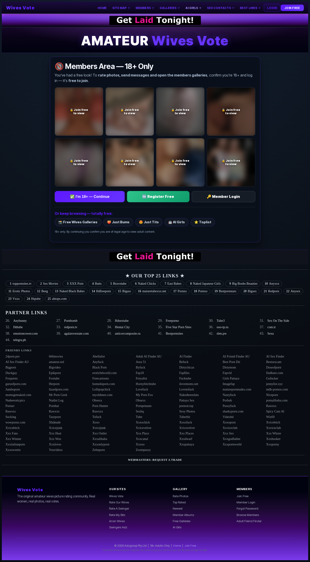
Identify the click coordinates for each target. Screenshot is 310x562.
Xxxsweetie (13, 450)
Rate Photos (180, 496)
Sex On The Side (278, 320)
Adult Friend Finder (249, 521)
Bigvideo (55, 367)
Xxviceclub (230, 428)
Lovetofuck (186, 389)
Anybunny (20, 320)
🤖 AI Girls (176, 222)
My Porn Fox (144, 395)
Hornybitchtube (146, 384)
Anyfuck (98, 362)
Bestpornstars (225, 291)
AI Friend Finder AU (236, 356)
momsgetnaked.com (18, 395)
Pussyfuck (229, 406)
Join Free (242, 496)
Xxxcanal (142, 439)
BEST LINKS (250, 8)
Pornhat (54, 406)
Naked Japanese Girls (205, 284)
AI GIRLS (194, 8)
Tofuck (96, 417)
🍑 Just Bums (118, 222)
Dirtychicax (186, 367)
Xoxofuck (185, 422)
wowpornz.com (15, 422)
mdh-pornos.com (277, 389)
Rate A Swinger (119, 508)
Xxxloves (55, 444)
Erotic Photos (19, 291)
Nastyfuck (229, 395)
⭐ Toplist (202, 222)
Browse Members (248, 515)
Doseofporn (273, 367)
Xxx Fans (11, 433)
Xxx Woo (55, 439)
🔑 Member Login (223, 196)
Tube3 (221, 320)
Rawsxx (271, 406)
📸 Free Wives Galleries (77, 222)
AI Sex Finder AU (17, 362)
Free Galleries (181, 521)
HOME (102, 8)
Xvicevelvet (143, 428)
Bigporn (10, 367)
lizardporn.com (58, 389)
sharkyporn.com (233, 411)
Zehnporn (98, 450)
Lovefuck (142, 389)
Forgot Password (247, 508)
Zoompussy (143, 450)
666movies (56, 356)
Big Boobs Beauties (243, 284)
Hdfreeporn (101, 291)
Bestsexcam (273, 362)
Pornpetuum (143, 406)
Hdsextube (122, 320)
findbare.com (274, 373)
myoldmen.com (102, 395)
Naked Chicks (145, 284)
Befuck (183, 362)
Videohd (228, 417)
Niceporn (272, 395)
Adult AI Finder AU (149, 356)
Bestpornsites (174, 333)
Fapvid (227, 373)
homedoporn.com (103, 384)
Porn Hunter (100, 406)
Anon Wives (117, 521)
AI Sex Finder (275, 356)
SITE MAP (121, 8)
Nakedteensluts (189, 395)
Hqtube (33, 299)
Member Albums (183, 515)
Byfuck (140, 367)
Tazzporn (55, 417)
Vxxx (14, 299)
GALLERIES (170, 8)
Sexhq (140, 411)
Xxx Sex (228, 433)
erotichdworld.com (104, 373)
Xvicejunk (55, 428)
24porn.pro (12, 356)
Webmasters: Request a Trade (155, 459)
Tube (139, 417)
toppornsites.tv (20, 284)
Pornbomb (70, 320)
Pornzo (180, 291)
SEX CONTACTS (220, 8)
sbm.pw (222, 333)
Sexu (270, 333)
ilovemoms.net (188, 384)
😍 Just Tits (149, 222)
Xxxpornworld (232, 444)
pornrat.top (186, 406)
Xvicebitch (273, 422)
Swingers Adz (118, 527)
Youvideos (55, 450)
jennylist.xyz (274, 384)
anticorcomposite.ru (127, 333)
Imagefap (229, 384)
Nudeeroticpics (15, 400)
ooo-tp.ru (223, 327)
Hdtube (18, 327)
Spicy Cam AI (275, 411)
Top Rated (179, 502)
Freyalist (141, 378)
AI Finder (185, 356)
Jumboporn (12, 389)
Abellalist (98, 356)
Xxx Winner (13, 439)
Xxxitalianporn (15, 444)
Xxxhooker (273, 439)
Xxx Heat (55, 433)
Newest (178, 508)
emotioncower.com (25, 333)
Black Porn (99, 367)
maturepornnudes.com (237, 389)
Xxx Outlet (99, 433)
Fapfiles (184, 373)
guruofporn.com (15, 384)
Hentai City (122, 327)
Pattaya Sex (186, 400)
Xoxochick (143, 422)
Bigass (124, 291)
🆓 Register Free (158, 196)
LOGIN (272, 8)
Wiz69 (270, 417)
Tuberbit (184, 417)
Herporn (54, 384)
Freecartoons (100, 378)
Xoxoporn (229, 422)
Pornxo (200, 291)
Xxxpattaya (186, 444)
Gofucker (272, 378)
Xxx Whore (273, 433)
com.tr (271, 327)
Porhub (227, 400)
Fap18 (140, 373)
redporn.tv (70, 327)
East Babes (172, 284)
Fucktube (185, 378)
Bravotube (117, 284)
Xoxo (96, 422)
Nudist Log (56, 400)
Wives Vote (20, 8)
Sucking (10, 417)
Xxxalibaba (99, 439)
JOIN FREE (292, 8)
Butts (96, 284)
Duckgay (11, 373)
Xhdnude (55, 422)
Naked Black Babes (70, 291)
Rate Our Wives (119, 502)
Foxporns (11, 378)
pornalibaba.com (277, 400)
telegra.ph (19, 340)
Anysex (293, 291)
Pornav (10, 406)
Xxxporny (272, 444)
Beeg (42, 291)
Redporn (271, 291)
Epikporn (55, 373)
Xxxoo (140, 444)
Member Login (246, 502)
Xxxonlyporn (101, 444)
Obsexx (97, 400)
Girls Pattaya (231, 378)
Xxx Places (186, 433)
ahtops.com (57, 299)
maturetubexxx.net (152, 291)
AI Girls (177, 527)
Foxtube (54, 378)
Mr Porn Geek (58, 395)
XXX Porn (74, 284)
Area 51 (141, 362)
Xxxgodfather (231, 439)
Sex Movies (48, 284)
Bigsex (250, 291)
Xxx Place (142, 433)
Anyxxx (272, 284)
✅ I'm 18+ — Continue (90, 197)
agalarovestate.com (76, 333)
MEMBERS (145, 8)
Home (177, 545)
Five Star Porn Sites (178, 327)
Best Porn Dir (231, 362)
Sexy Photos (187, 411)
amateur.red (56, 362)
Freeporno (172, 320)
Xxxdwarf (185, 439)
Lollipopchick (101, 389)
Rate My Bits (117, 515)
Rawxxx (54, 411)
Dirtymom (229, 367)
